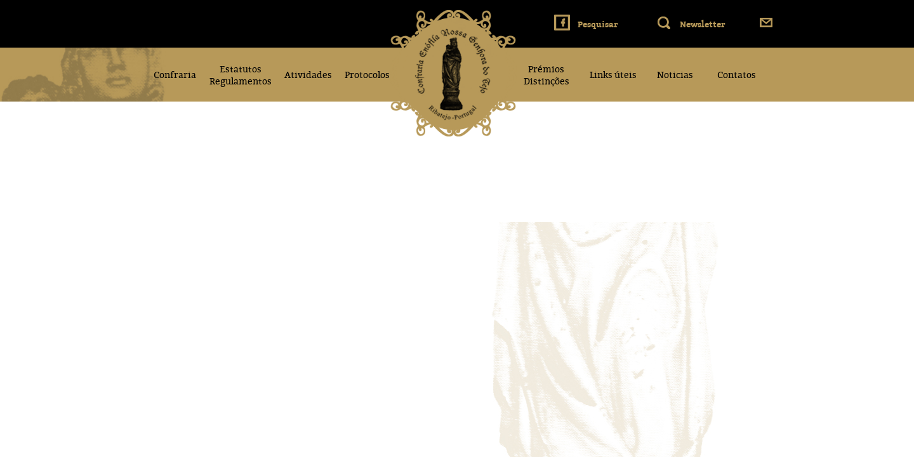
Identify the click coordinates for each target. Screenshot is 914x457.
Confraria (175, 75)
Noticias (675, 75)
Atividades (308, 75)
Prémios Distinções (546, 75)
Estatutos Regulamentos (240, 75)
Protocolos (367, 75)
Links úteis (613, 75)
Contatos (736, 75)
